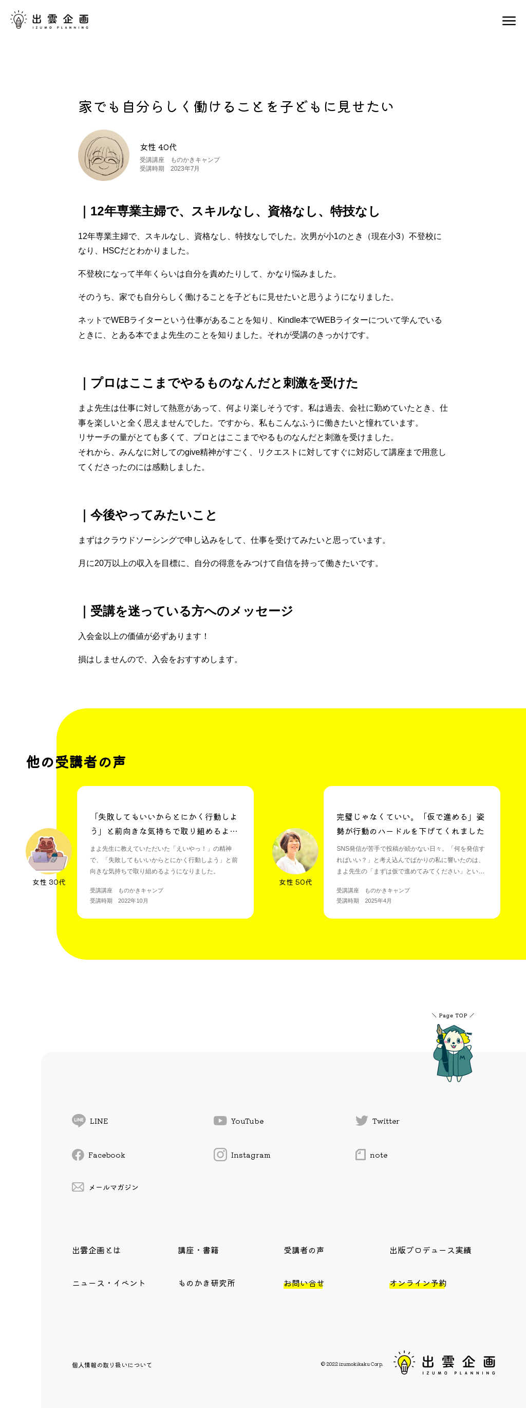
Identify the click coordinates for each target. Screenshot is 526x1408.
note (371, 1154)
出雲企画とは (96, 1250)
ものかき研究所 (206, 1282)
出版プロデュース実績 (430, 1250)
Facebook (98, 1155)
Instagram (242, 1154)
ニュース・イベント (109, 1282)
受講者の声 (304, 1250)
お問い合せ (304, 1282)
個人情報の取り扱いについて (112, 1364)
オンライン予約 (418, 1282)
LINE (90, 1120)
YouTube (239, 1121)
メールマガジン (105, 1187)
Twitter (377, 1121)
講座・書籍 (198, 1250)
